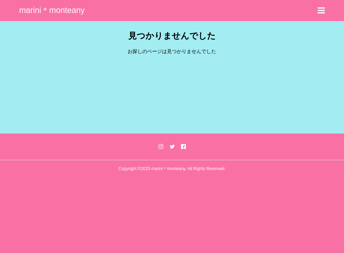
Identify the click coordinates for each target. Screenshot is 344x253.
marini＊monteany (52, 10)
